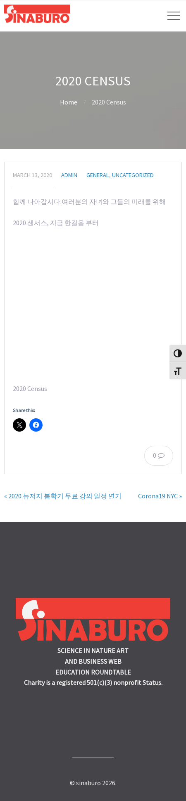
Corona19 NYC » (160, 496)
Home (68, 102)
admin (69, 175)
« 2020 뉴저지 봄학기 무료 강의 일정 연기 (63, 496)
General (97, 175)
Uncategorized (133, 175)
